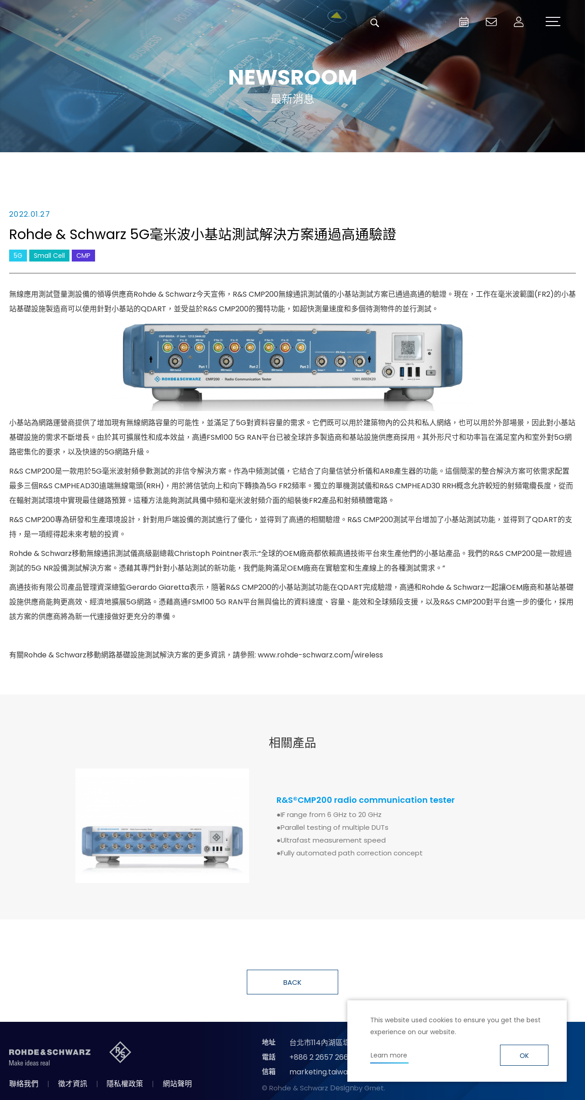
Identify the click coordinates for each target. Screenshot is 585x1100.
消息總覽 (141, 165)
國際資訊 (443, 165)
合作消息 (342, 165)
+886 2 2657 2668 (321, 1057)
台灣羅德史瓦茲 (77, 23)
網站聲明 (177, 1084)
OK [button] (524, 1055)
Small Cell (49, 255)
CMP (83, 255)
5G (18, 255)
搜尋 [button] (375, 23)
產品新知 (242, 165)
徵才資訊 (72, 1084)
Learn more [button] (389, 1055)
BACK (292, 982)
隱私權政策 (124, 1084)
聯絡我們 (23, 1084)
